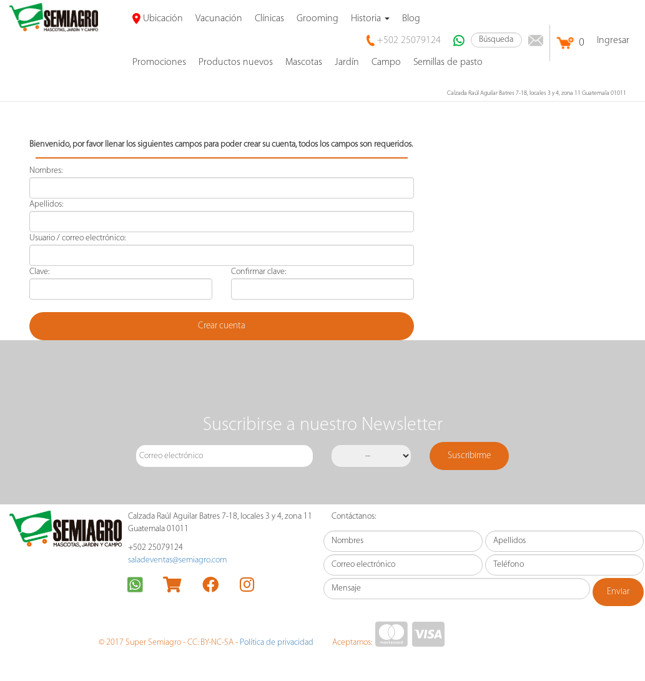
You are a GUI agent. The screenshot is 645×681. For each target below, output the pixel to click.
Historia (370, 19)
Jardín (347, 62)
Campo (386, 62)
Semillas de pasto (448, 62)
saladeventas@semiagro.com (177, 560)
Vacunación (218, 19)
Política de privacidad (276, 642)
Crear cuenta (221, 326)
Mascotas (303, 62)
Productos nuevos (236, 62)
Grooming (317, 19)
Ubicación (157, 18)
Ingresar (613, 41)
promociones (159, 62)
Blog (411, 19)
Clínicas (269, 19)
